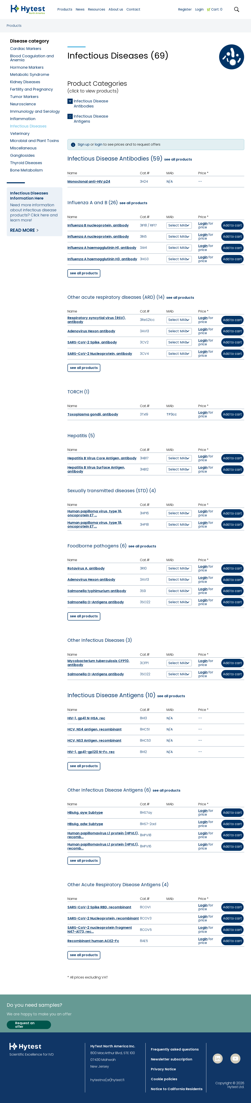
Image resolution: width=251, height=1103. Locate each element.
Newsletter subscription (171, 1059)
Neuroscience (23, 104)
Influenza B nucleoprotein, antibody (98, 225)
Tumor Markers (24, 96)
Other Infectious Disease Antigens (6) (109, 790)
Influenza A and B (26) (92, 202)
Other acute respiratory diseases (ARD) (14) (116, 297)
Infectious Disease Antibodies (91, 104)
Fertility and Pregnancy (31, 89)
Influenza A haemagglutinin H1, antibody (101, 247)
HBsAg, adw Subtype (85, 824)
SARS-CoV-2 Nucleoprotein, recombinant (103, 918)
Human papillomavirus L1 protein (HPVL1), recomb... (103, 835)
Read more (22, 230)
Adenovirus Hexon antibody (91, 331)
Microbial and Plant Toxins (34, 140)
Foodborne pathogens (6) (97, 545)
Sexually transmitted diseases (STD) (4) (111, 490)
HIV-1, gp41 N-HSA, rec (86, 718)
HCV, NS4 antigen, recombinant (94, 729)
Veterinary (20, 133)
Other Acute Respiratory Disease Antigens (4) (118, 884)
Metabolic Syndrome (29, 74)
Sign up (84, 144)
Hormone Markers (27, 67)
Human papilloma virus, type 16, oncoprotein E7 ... (94, 513)
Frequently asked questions (175, 1049)
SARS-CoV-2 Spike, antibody (92, 342)
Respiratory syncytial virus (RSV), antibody (96, 319)
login (98, 144)
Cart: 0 (216, 9)
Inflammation (22, 118)
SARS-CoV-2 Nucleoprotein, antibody (99, 353)
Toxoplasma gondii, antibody (92, 414)
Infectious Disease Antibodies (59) (114, 159)
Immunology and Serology (35, 111)
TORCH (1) (78, 391)
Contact (133, 9)
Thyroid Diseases (26, 162)
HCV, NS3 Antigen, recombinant (94, 740)
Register (185, 9)
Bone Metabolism (26, 170)
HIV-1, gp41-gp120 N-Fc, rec (91, 751)
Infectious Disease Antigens (91, 119)
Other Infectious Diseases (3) (99, 640)
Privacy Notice (163, 1069)
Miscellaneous (23, 148)
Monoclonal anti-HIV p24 (88, 181)
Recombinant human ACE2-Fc (93, 940)
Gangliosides (22, 155)
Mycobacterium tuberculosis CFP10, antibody (98, 662)
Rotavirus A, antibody (86, 568)
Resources (96, 9)
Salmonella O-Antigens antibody (95, 602)
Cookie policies (164, 1079)
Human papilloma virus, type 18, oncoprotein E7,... (94, 524)
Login (199, 9)
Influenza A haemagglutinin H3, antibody (102, 259)
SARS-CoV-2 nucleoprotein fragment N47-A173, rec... (99, 929)
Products (14, 25)
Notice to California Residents (177, 1089)
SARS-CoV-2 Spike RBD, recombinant (99, 907)
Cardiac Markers (25, 48)
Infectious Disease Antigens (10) (111, 695)
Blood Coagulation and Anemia (32, 58)
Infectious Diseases (28, 126)
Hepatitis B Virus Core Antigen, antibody (102, 458)
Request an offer (25, 1025)
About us (116, 9)
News (80, 9)
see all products (178, 159)
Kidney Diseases (25, 81)
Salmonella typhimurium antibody (96, 590)
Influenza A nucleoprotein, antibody (98, 236)
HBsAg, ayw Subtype (85, 812)
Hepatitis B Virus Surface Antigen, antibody (96, 469)
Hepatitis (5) (81, 435)
